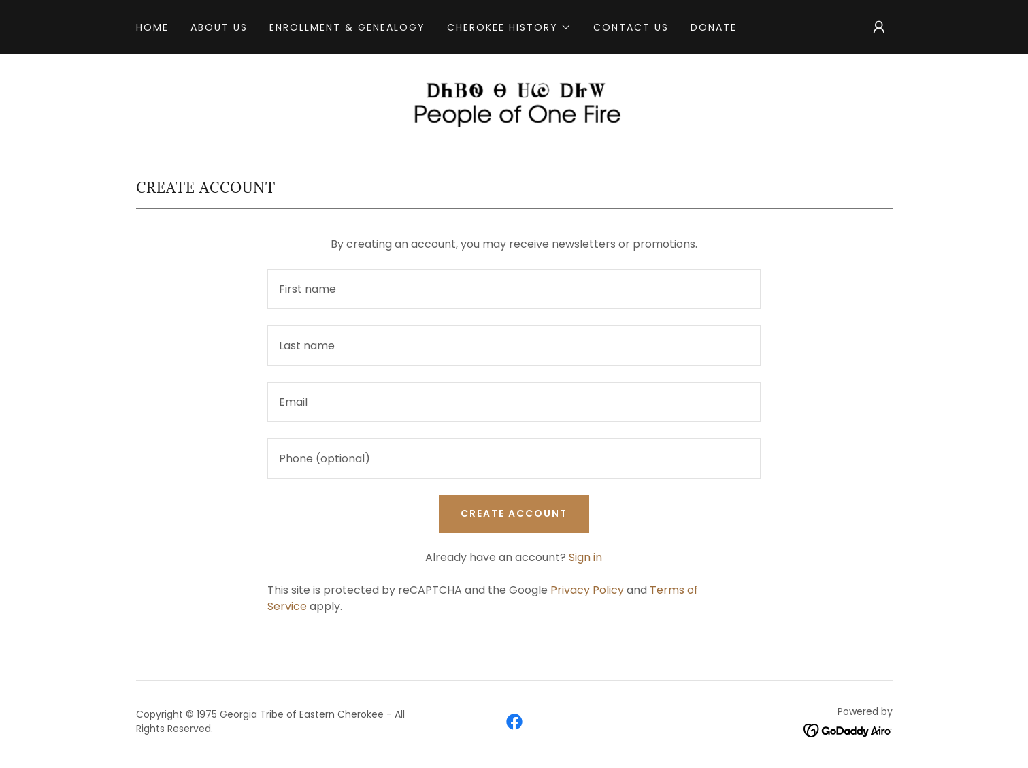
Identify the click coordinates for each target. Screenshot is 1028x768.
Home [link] (152, 27)
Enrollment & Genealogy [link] (347, 27)
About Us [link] (219, 27)
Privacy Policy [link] (587, 590)
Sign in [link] (585, 557)
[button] (509, 27)
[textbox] (514, 289)
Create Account (514, 513)
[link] (514, 102)
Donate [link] (714, 27)
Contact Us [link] (631, 27)
